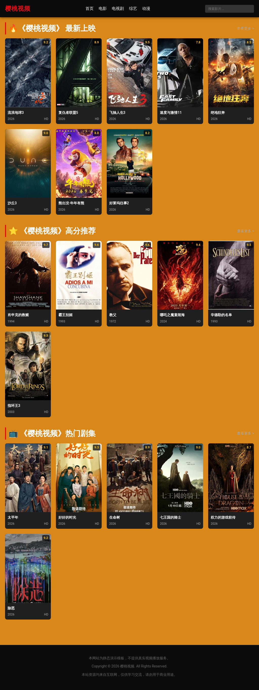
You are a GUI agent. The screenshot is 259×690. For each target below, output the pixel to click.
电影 (103, 8)
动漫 (146, 8)
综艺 (133, 8)
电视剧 (118, 8)
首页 (89, 8)
